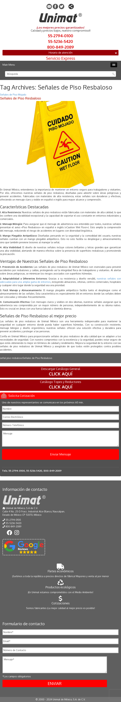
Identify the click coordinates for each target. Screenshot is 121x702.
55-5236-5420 (60, 41)
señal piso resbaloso (11, 358)
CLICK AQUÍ (60, 373)
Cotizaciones (61, 601)
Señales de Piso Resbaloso (20, 98)
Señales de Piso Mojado (13, 94)
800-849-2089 (60, 46)
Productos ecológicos (61, 585)
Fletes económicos (61, 569)
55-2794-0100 (60, 35)
